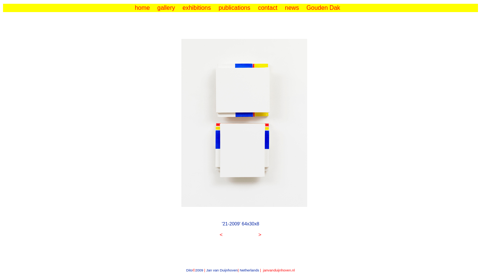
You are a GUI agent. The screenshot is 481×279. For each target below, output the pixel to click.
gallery (166, 8)
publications (235, 8)
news (292, 8)
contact (267, 8)
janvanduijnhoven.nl (278, 270)
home (142, 8)
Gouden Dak (323, 8)
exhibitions (197, 8)
